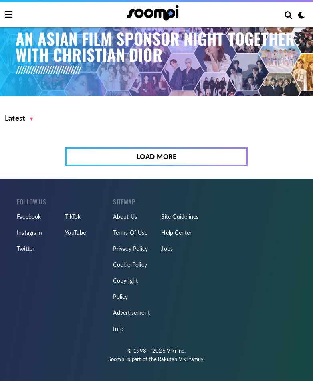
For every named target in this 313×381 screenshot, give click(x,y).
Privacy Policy (130, 248)
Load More (157, 156)
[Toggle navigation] (8, 15)
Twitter (25, 248)
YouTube (75, 232)
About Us (125, 216)
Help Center (176, 232)
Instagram (29, 232)
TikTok (73, 216)
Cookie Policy (130, 264)
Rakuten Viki (173, 359)
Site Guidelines (179, 216)
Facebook (29, 216)
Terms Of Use (130, 232)
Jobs (167, 248)
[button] (19, 118)
